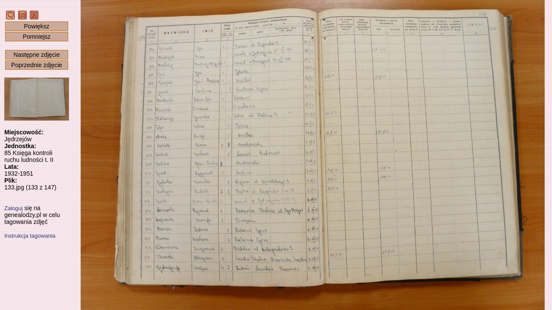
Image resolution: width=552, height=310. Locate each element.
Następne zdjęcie (36, 54)
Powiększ (36, 26)
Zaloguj (13, 208)
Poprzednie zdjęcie (36, 65)
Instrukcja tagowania (30, 235)
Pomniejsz (37, 36)
